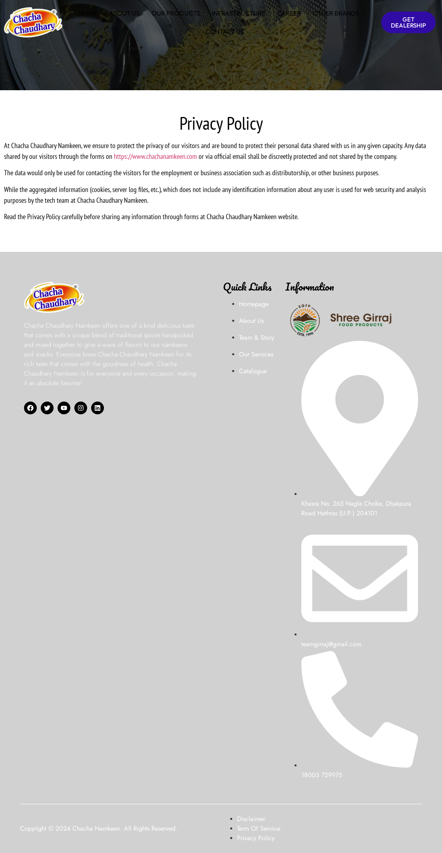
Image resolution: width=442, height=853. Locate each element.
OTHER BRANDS (336, 13)
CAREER (289, 13)
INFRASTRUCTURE (238, 13)
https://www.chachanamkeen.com (155, 156)
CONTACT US (224, 32)
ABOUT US (124, 13)
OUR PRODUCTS (175, 13)
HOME (88, 13)
